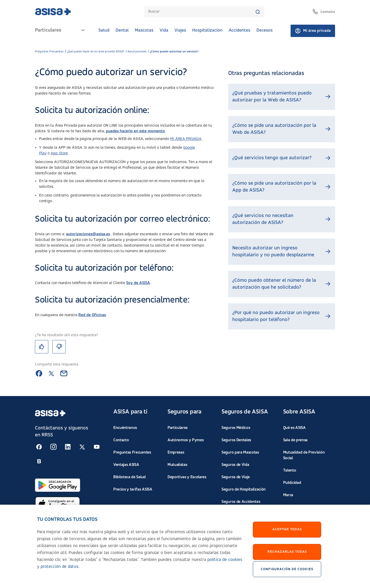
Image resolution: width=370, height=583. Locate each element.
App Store (59, 153)
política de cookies (224, 562)
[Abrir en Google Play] (57, 485)
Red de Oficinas (92, 315)
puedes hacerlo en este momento (135, 131)
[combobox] (201, 11)
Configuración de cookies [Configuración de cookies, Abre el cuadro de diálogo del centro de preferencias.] (287, 571)
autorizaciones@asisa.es (88, 234)
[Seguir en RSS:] (39, 447)
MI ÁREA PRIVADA (185, 139)
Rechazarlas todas (287, 554)
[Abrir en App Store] (57, 504)
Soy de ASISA (138, 283)
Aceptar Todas (287, 532)
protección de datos (59, 569)
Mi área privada (313, 31)
